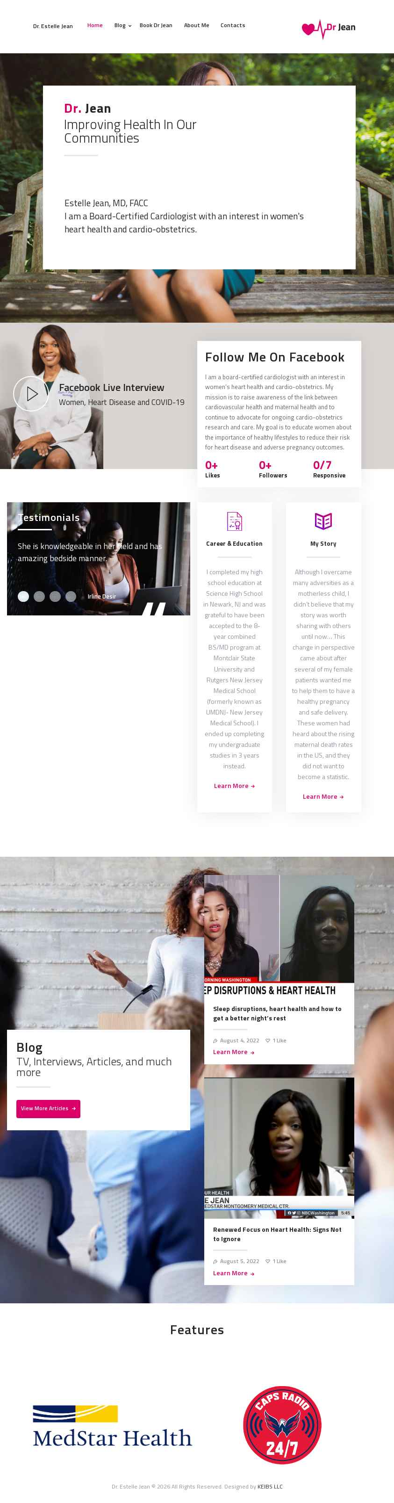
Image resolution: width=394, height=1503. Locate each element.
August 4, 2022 (239, 1040)
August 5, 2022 (239, 1261)
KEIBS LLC (270, 1486)
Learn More (230, 1051)
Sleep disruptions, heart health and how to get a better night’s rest (277, 1013)
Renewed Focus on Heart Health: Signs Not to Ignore (277, 1234)
